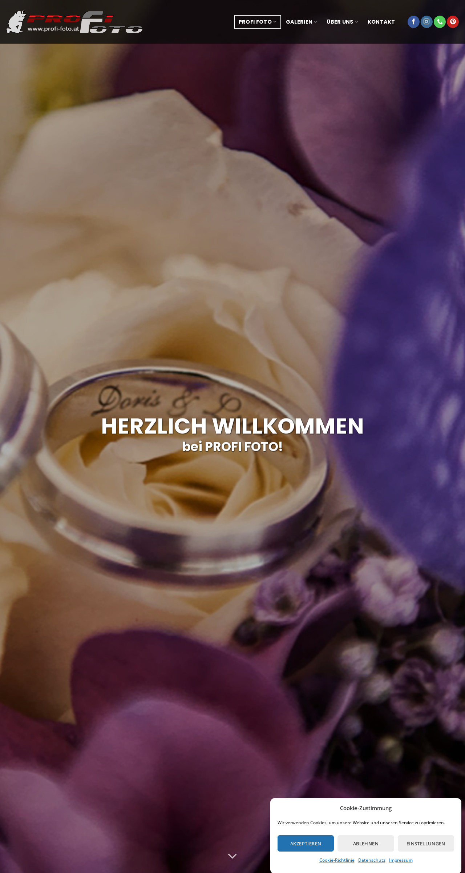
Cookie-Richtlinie (337, 868)
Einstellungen (426, 852)
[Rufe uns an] (440, 22)
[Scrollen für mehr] (232, 856)
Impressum (401, 868)
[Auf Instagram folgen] (427, 22)
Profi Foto (257, 21)
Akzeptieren (305, 852)
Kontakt (381, 21)
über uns (342, 21)
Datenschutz (371, 868)
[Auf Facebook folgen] (414, 22)
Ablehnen (366, 852)
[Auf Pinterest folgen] (453, 22)
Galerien (302, 21)
